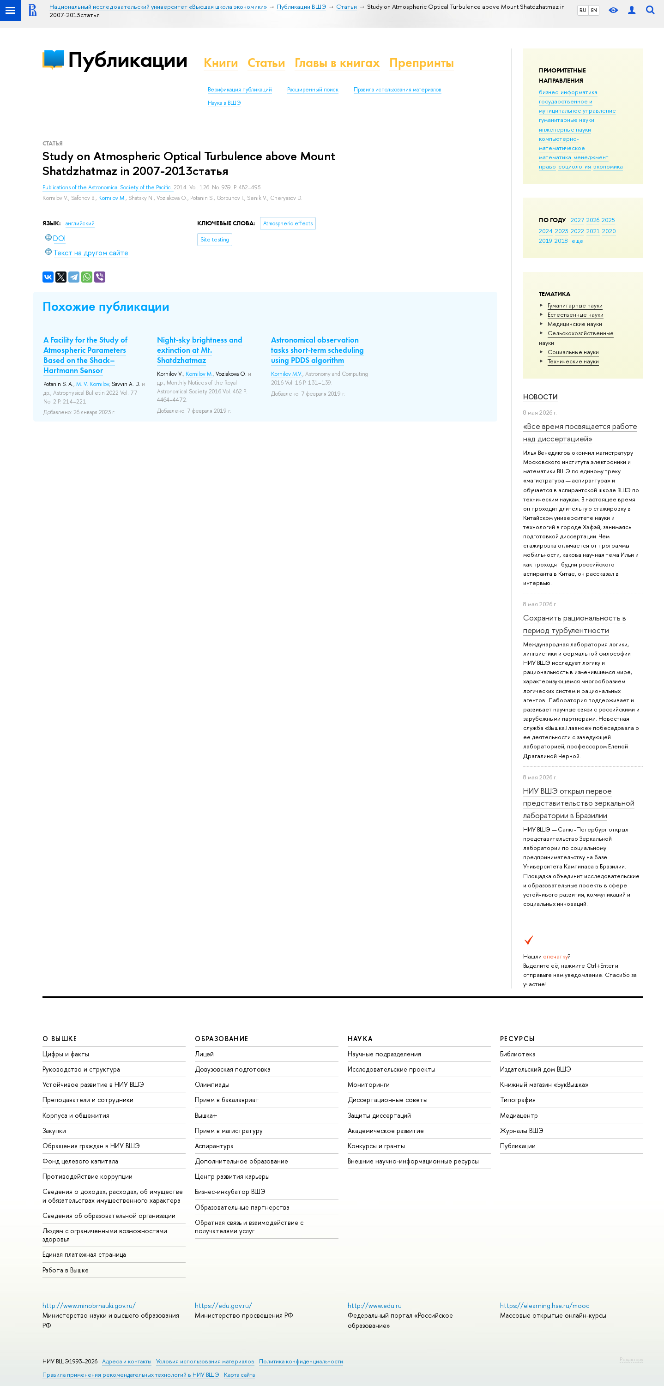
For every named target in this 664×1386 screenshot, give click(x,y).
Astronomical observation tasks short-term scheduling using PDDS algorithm (317, 350)
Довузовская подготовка (233, 1069)
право (547, 166)
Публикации (127, 59)
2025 (608, 220)
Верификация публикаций (240, 89)
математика (555, 157)
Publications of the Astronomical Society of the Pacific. (108, 187)
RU (582, 10)
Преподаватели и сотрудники (87, 1099)
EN (594, 10)
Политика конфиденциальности (301, 1361)
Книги (221, 62)
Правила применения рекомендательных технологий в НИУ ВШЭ (130, 1375)
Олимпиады (212, 1084)
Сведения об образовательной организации (108, 1215)
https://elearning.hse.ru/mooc (544, 1305)
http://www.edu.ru (375, 1305)
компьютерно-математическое (562, 143)
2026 (592, 220)
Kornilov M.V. (286, 374)
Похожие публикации (105, 306)
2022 (577, 231)
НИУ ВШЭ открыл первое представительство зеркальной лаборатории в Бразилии (578, 802)
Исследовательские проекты (391, 1069)
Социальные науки (573, 352)
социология (574, 166)
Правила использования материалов (397, 89)
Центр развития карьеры (232, 1176)
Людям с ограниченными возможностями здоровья (104, 1234)
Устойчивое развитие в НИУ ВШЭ (93, 1084)
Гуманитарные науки (575, 305)
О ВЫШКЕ (60, 1038)
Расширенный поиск (312, 89)
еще (577, 240)
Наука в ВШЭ (224, 103)
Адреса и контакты (126, 1361)
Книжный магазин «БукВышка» (544, 1084)
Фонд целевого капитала (80, 1161)
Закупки (54, 1130)
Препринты (421, 62)
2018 (561, 240)
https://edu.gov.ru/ (223, 1305)
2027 (577, 220)
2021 (593, 231)
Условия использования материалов (205, 1361)
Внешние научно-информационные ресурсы (413, 1161)
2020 (609, 231)
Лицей (204, 1053)
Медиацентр (519, 1115)
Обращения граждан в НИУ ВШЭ (91, 1145)
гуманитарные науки (566, 119)
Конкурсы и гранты (376, 1145)
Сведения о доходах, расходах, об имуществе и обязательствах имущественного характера (112, 1195)
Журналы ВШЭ (521, 1130)
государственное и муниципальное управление (577, 105)
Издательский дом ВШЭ (535, 1069)
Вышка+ (206, 1115)
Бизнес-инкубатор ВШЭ (230, 1191)
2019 (545, 240)
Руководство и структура (81, 1069)
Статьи (266, 62)
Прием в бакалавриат (227, 1099)
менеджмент (591, 157)
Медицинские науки (575, 323)
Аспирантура (214, 1145)
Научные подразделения (384, 1053)
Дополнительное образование (241, 1161)
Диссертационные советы (388, 1099)
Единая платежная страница (84, 1254)
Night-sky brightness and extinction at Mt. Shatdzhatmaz (199, 350)
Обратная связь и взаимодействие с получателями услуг (249, 1226)
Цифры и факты (65, 1053)
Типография (518, 1099)
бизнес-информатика (568, 92)
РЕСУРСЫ (517, 1038)
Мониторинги (369, 1084)
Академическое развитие (386, 1130)
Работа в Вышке (65, 1269)
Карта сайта (239, 1375)
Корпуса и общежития (75, 1115)
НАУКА (360, 1038)
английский (80, 223)
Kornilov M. (112, 198)
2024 (546, 231)
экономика (608, 166)
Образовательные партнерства (242, 1207)
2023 (561, 231)
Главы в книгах (337, 62)
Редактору (631, 1359)
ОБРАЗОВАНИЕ (221, 1038)
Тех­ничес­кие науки (573, 361)
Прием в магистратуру (229, 1130)
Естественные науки (576, 314)
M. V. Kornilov (92, 384)
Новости (540, 397)
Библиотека (518, 1053)
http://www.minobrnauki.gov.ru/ (89, 1305)
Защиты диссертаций (379, 1115)
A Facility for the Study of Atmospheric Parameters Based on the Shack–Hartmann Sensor (85, 355)
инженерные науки (565, 129)
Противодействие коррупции (87, 1176)
